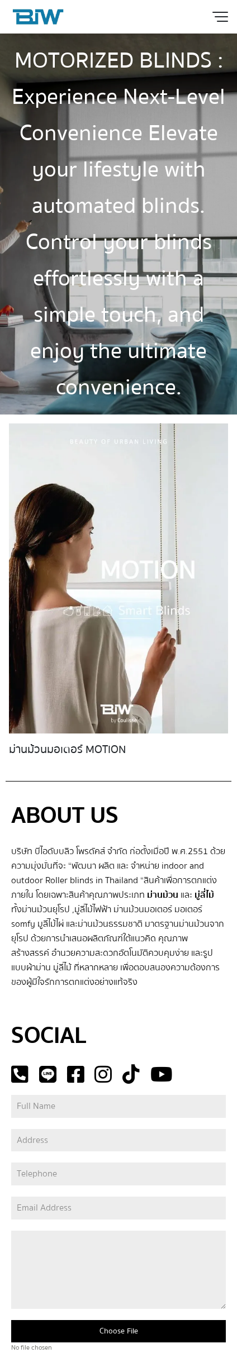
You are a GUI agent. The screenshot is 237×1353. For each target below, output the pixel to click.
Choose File (118, 1331)
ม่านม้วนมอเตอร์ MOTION (67, 749)
